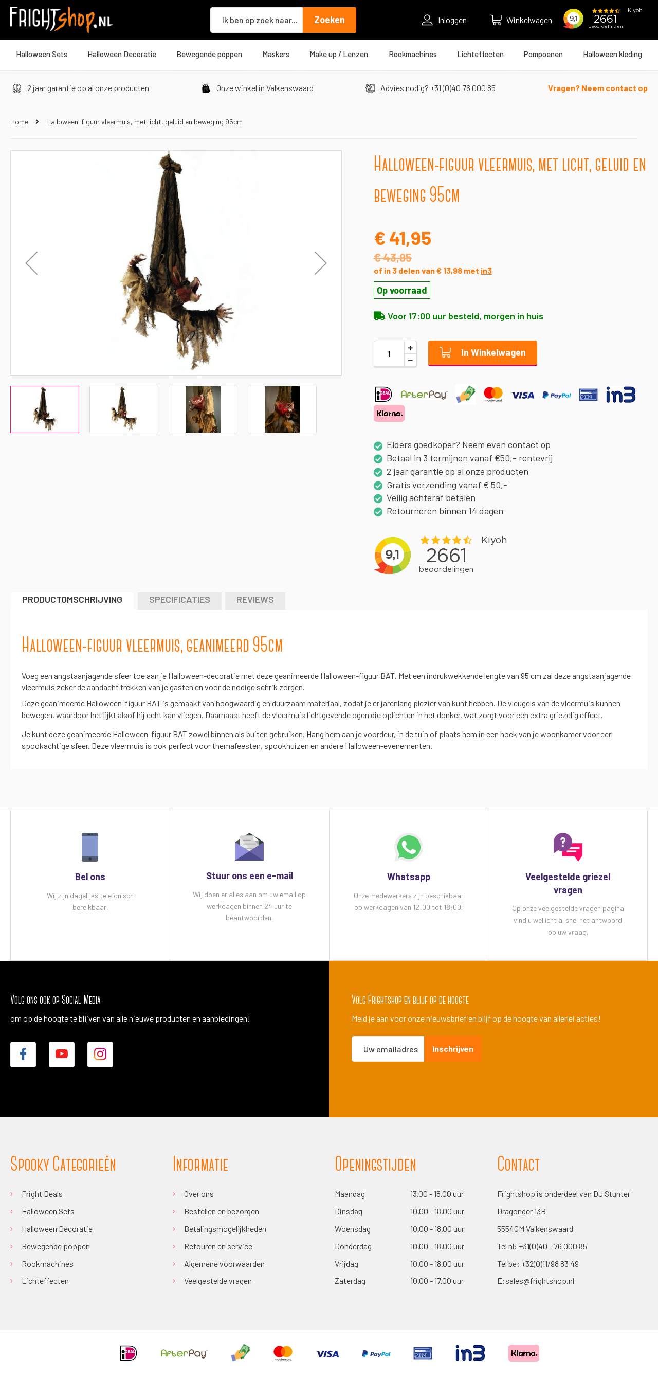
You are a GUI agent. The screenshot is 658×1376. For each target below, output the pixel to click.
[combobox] (256, 20)
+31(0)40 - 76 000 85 (553, 1246)
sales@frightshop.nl (539, 1280)
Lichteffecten (45, 1280)
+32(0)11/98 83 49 (550, 1263)
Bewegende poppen (56, 1246)
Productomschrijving (72, 599)
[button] (31, 263)
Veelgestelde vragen (218, 1280)
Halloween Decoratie (57, 1229)
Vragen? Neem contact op (598, 88)
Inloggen (444, 20)
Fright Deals (42, 1194)
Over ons (199, 1194)
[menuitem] (41, 54)
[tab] (72, 601)
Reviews (255, 599)
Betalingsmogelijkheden (225, 1229)
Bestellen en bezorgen (221, 1211)
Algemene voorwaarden (224, 1263)
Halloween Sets (48, 1211)
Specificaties (179, 599)
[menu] (329, 54)
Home (19, 121)
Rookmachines (48, 1263)
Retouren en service (218, 1246)
